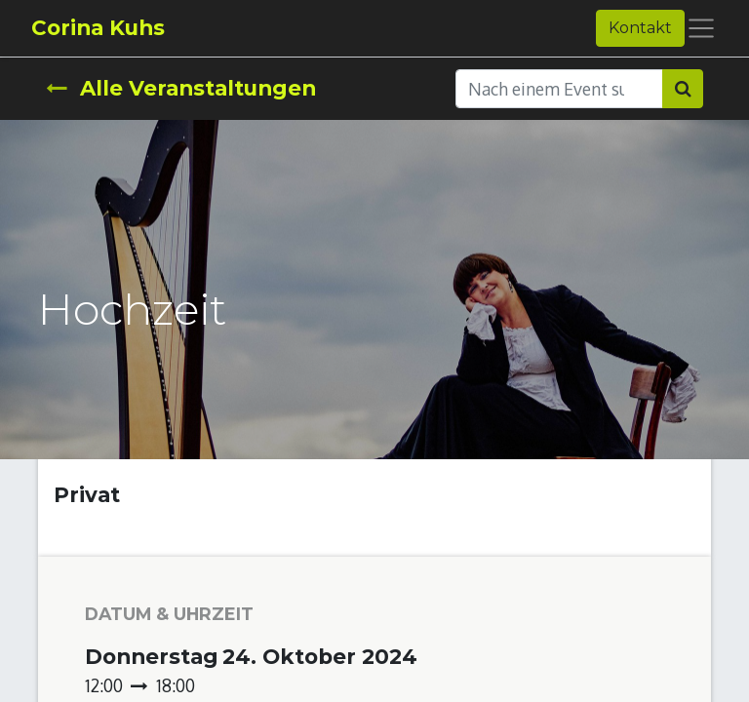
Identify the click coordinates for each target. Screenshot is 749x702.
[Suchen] (682, 88)
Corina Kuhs (98, 27)
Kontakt (640, 28)
